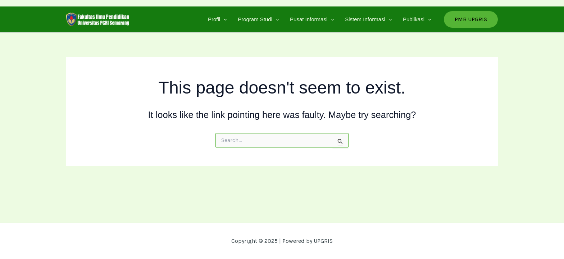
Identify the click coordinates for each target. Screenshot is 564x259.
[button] (471, 19)
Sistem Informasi (368, 19)
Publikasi (417, 19)
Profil (217, 19)
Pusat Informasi (312, 19)
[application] (223, 19)
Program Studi (258, 19)
